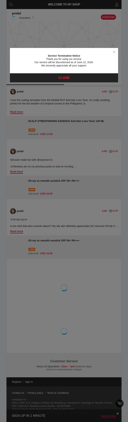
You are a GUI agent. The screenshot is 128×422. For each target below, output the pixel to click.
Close (64, 78)
